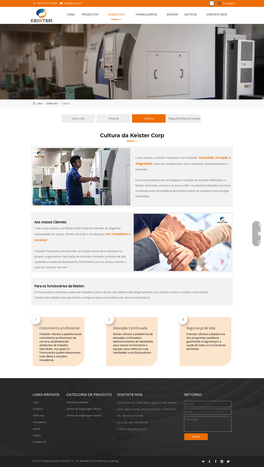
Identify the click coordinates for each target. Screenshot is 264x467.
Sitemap (84, 460)
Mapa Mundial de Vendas (184, 118)
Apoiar (36, 428)
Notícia (37, 435)
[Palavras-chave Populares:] (211, 3)
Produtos (38, 409)
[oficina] (81, 176)
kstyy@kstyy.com (73, 3)
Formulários (39, 422)
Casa (35, 402)
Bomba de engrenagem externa (84, 415)
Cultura (149, 118)
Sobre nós (78, 118)
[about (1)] (132, 62)
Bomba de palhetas (77, 402)
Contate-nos (40, 442)
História (113, 118)
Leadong (113, 460)
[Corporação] (182, 242)
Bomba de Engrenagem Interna (84, 409)
